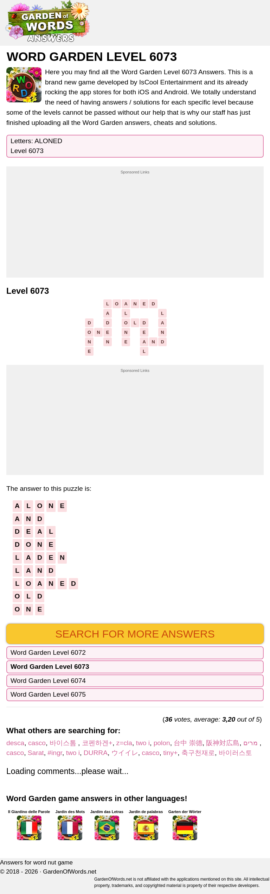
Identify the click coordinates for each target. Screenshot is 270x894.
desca (15, 743)
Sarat (36, 752)
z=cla (124, 743)
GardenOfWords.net (69, 871)
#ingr (54, 752)
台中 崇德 (188, 743)
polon (162, 743)
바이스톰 (64, 743)
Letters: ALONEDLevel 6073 (36, 146)
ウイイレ (124, 752)
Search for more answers (134, 634)
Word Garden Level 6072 (48, 652)
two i (143, 743)
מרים (251, 743)
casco (37, 743)
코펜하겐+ (97, 743)
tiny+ (170, 752)
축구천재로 (198, 752)
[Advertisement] (135, 219)
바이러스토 (235, 752)
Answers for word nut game (36, 862)
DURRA (96, 752)
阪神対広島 (222, 743)
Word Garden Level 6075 (48, 694)
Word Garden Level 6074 (48, 680)
